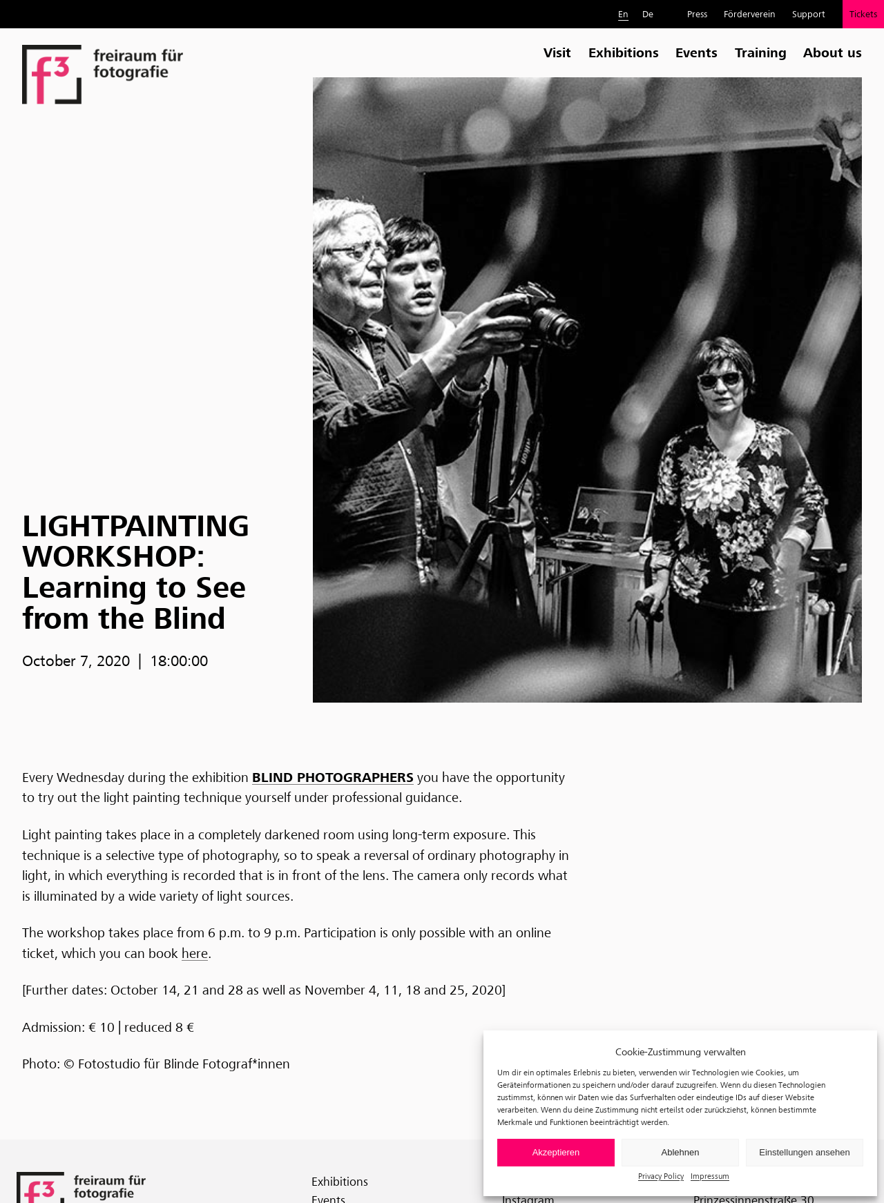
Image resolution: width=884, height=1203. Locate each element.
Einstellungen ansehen (804, 1152)
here (195, 953)
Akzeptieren (556, 1152)
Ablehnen (681, 1152)
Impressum (710, 1176)
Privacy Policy (661, 1176)
